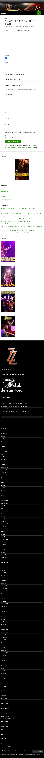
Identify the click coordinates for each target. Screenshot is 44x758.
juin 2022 (3, 487)
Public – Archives (5, 708)
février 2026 (3, 428)
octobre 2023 (4, 472)
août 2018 (3, 570)
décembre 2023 (4, 467)
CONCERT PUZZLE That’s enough (22, 78)
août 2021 (3, 505)
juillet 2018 (3, 572)
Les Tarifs (3, 196)
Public (6, 18)
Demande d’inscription (6, 199)
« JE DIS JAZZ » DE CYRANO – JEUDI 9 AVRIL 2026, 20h (13, 401)
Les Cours (3, 188)
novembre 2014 (4, 652)
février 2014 (3, 673)
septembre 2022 (4, 482)
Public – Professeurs (5, 713)
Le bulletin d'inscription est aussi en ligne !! (32, 1)
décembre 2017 (4, 583)
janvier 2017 (3, 601)
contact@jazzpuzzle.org (6, 369)
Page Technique (4, 703)
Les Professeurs (4, 191)
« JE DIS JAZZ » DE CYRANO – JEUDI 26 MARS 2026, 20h (14, 403)
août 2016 (3, 611)
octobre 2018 (4, 565)
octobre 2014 (4, 655)
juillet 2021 (3, 508)
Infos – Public (4, 698)
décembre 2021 (4, 500)
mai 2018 (3, 575)
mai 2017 (3, 593)
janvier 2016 (3, 627)
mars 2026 (3, 425)
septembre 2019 (4, 544)
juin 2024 (3, 456)
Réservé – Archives (5, 716)
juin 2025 (3, 438)
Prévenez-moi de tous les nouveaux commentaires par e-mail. (20, 132)
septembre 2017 (4, 590)
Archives (3, 693)
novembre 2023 (4, 469)
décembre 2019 (4, 539)
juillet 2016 (3, 614)
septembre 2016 (4, 608)
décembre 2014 (4, 650)
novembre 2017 (4, 585)
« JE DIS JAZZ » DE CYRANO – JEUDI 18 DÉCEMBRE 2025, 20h (15, 411)
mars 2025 (3, 444)
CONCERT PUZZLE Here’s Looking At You (22, 73)
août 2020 (3, 531)
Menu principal (42, 13)
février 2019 (3, 554)
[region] (22, 169)
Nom (6, 112)
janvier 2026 (3, 431)
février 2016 (3, 624)
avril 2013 (3, 676)
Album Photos (4, 690)
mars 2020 (3, 534)
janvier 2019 (3, 557)
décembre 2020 (4, 523)
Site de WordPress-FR (6, 746)
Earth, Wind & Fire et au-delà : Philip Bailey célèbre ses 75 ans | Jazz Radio (17, 230)
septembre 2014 (4, 657)
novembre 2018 (4, 562)
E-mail (7, 118)
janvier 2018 (3, 580)
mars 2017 (3, 598)
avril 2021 (3, 516)
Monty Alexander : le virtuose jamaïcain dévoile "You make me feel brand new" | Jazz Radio (21, 213)
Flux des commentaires (6, 743)
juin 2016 (3, 616)
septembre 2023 (4, 474)
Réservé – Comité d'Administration (8, 718)
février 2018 (3, 578)
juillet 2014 (3, 663)
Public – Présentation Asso (7, 711)
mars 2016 (3, 621)
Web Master (19, 26)
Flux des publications (5, 741)
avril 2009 (3, 681)
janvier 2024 (3, 464)
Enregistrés (3, 695)
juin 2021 (3, 511)
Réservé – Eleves (4, 721)
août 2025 (3, 436)
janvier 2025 (3, 446)
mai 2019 (3, 549)
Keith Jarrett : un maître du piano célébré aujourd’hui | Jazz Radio (15, 232)
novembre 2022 (4, 480)
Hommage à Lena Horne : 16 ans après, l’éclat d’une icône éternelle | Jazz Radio (18, 216)
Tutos (2, 729)
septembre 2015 (4, 637)
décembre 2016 (4, 603)
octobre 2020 (4, 526)
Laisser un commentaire (29, 26)
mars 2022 (3, 495)
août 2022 (3, 485)
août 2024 (3, 454)
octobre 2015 (4, 634)
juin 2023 (3, 477)
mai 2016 (3, 619)
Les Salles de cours (5, 194)
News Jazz (5, 205)
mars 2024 (3, 462)
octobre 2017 (4, 588)
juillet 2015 (3, 639)
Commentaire (8, 94)
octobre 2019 (4, 541)
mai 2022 (3, 490)
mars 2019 (3, 552)
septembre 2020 (4, 529)
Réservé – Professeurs (6, 724)
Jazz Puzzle (4, 13)
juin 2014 (3, 665)
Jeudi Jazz (3, 700)
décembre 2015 (4, 629)
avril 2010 (3, 678)
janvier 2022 (3, 498)
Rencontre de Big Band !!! (6, 408)
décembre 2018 (4, 560)
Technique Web (4, 726)
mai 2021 (3, 513)
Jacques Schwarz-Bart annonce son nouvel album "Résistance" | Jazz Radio (17, 218)
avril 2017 (3, 596)
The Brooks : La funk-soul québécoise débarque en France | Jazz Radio (16, 211)
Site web (7, 124)
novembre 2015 (4, 632)
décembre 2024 (4, 449)
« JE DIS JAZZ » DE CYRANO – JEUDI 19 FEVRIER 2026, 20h (14, 406)
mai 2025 (3, 441)
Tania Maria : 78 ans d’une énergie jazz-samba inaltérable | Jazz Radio (16, 221)
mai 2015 (3, 645)
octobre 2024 (4, 451)
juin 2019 (3, 547)
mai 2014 (3, 668)
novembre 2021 (4, 503)
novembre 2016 (4, 606)
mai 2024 (3, 459)
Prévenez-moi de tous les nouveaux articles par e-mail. (18, 137)
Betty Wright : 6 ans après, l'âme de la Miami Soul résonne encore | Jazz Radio (18, 208)
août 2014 (3, 660)
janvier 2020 (3, 536)
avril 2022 (3, 492)
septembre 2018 (4, 567)
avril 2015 (3, 647)
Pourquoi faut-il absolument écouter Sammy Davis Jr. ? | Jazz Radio (16, 223)
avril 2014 (3, 670)
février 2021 (3, 518)
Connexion (3, 738)
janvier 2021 (3, 521)
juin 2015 (3, 642)
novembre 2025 (4, 433)
